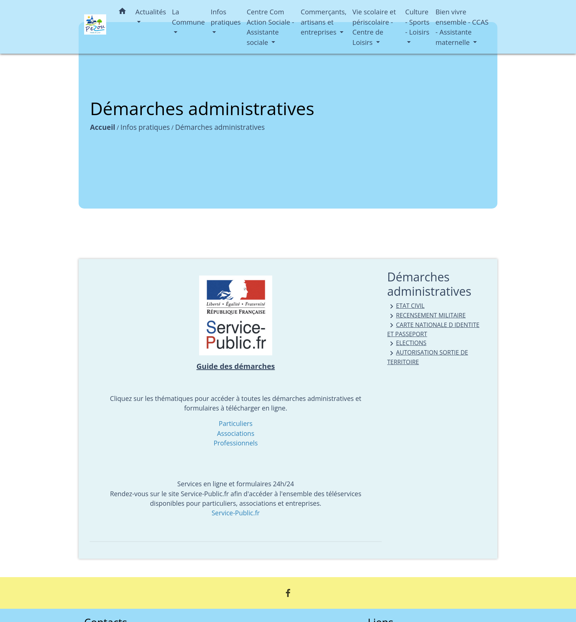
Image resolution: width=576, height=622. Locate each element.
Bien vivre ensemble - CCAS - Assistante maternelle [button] (462, 27)
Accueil (102, 127)
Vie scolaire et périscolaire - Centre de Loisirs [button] (374, 27)
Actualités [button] (151, 11)
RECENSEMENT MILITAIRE (426, 315)
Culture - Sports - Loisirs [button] (417, 21)
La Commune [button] (188, 16)
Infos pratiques (145, 127)
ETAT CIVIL (406, 306)
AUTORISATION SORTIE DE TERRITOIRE (427, 357)
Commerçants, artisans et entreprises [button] (323, 21)
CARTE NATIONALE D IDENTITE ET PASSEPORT (433, 329)
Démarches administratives (220, 127)
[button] (122, 12)
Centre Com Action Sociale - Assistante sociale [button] (270, 27)
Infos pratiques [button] (226, 16)
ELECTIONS (406, 343)
